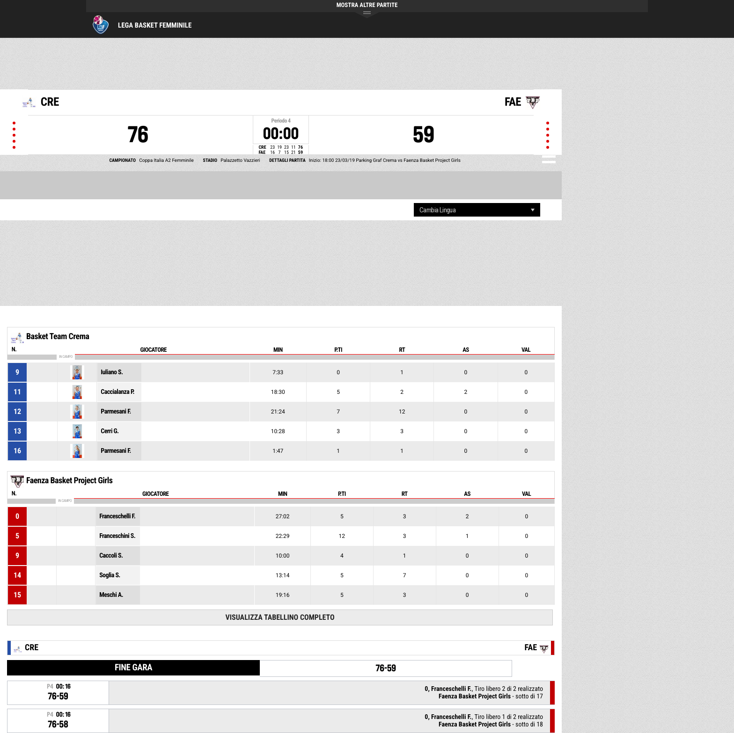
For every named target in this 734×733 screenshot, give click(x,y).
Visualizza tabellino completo (279, 617)
